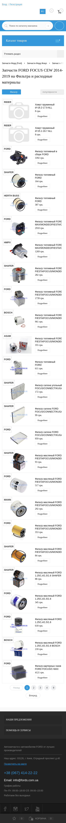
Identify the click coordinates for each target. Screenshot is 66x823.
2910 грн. (39, 228)
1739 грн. (39, 298)
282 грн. (39, 275)
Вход (4, 4)
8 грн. (38, 111)
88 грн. (38, 579)
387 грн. (39, 204)
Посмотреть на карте (15, 764)
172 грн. (39, 392)
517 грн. (39, 485)
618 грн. (39, 626)
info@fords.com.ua (25, 780)
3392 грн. (39, 158)
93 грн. (38, 462)
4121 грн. (39, 672)
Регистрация (15, 4)
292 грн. (39, 509)
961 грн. (39, 321)
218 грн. (39, 649)
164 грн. (39, 181)
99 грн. (38, 415)
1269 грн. (39, 251)
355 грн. (39, 345)
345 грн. (39, 602)
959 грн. (39, 438)
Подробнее (42, 116)
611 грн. (39, 368)
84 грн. (38, 555)
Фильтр (11, 92)
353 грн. (39, 532)
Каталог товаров (33, 40)
